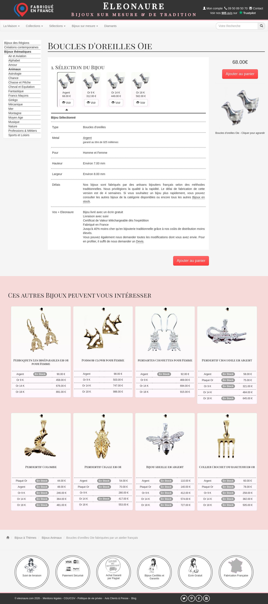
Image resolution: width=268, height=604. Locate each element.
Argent (87, 137)
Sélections (57, 26)
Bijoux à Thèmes (25, 537)
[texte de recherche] (237, 25)
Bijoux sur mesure (85, 26)
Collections (34, 26)
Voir (66, 102)
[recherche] (261, 25)
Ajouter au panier (240, 74)
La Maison (11, 26)
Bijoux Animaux (51, 537)
